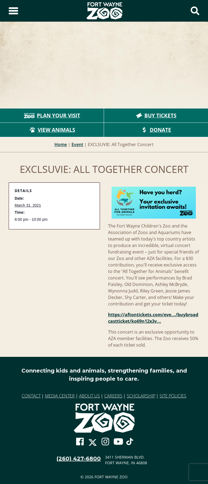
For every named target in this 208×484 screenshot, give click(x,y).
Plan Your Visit (52, 115)
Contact (31, 396)
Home (60, 144)
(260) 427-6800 (79, 458)
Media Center (60, 396)
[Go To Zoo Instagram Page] (105, 441)
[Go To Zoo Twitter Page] (92, 444)
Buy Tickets (156, 115)
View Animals (52, 129)
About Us (89, 396)
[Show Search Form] (195, 10)
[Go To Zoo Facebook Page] (80, 441)
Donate (156, 129)
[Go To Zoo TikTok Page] (129, 443)
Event (77, 144)
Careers (113, 396)
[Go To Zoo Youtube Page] (118, 441)
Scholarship (141, 396)
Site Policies (173, 396)
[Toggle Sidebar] (13, 10)
